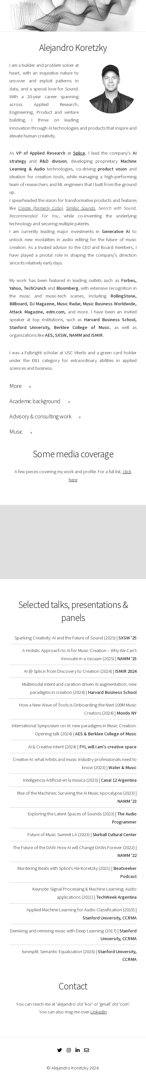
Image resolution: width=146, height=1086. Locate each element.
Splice (79, 153)
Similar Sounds (80, 208)
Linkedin (98, 1012)
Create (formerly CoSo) (40, 208)
